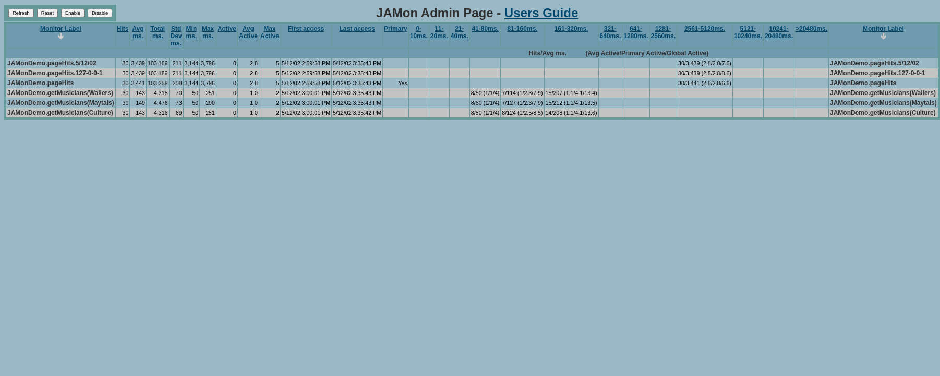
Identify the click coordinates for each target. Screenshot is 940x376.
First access (306, 28)
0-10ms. (419, 32)
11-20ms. (439, 32)
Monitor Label (60, 28)
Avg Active (248, 32)
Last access (357, 28)
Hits (123, 28)
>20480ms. (811, 28)
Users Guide (541, 13)
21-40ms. (459, 32)
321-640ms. (610, 32)
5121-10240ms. (748, 32)
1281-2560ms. (663, 32)
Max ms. (208, 32)
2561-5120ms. (704, 28)
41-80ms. (485, 28)
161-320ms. (571, 28)
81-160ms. (522, 28)
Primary (395, 28)
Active (227, 28)
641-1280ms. (635, 32)
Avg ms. (138, 32)
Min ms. (191, 32)
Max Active (269, 32)
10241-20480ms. (779, 32)
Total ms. (157, 32)
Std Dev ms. (176, 36)
